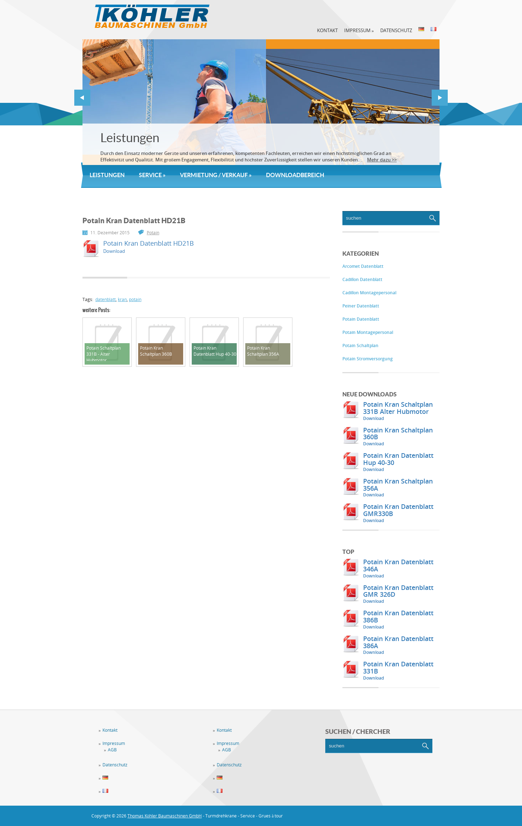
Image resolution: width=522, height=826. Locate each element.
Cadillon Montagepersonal (369, 293)
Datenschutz (396, 30)
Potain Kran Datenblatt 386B (398, 616)
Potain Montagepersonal (367, 332)
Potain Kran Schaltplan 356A (398, 484)
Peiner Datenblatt (360, 306)
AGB (112, 750)
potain (135, 299)
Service (152, 175)
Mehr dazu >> (382, 159)
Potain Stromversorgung (367, 359)
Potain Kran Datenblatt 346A (398, 565)
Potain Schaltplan (360, 345)
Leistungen (129, 138)
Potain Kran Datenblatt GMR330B (398, 510)
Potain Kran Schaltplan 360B (398, 433)
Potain (153, 233)
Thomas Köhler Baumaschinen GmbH (164, 816)
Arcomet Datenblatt (362, 266)
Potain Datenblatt (360, 319)
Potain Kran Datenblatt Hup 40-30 (398, 459)
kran (122, 299)
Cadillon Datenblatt (362, 279)
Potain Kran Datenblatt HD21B (148, 243)
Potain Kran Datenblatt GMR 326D (398, 591)
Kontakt (327, 30)
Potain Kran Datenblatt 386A (398, 642)
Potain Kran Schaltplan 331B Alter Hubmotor (398, 408)
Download (373, 418)
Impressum (359, 30)
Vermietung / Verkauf (216, 175)
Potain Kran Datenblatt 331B (398, 667)
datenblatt (105, 299)
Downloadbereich (295, 175)
